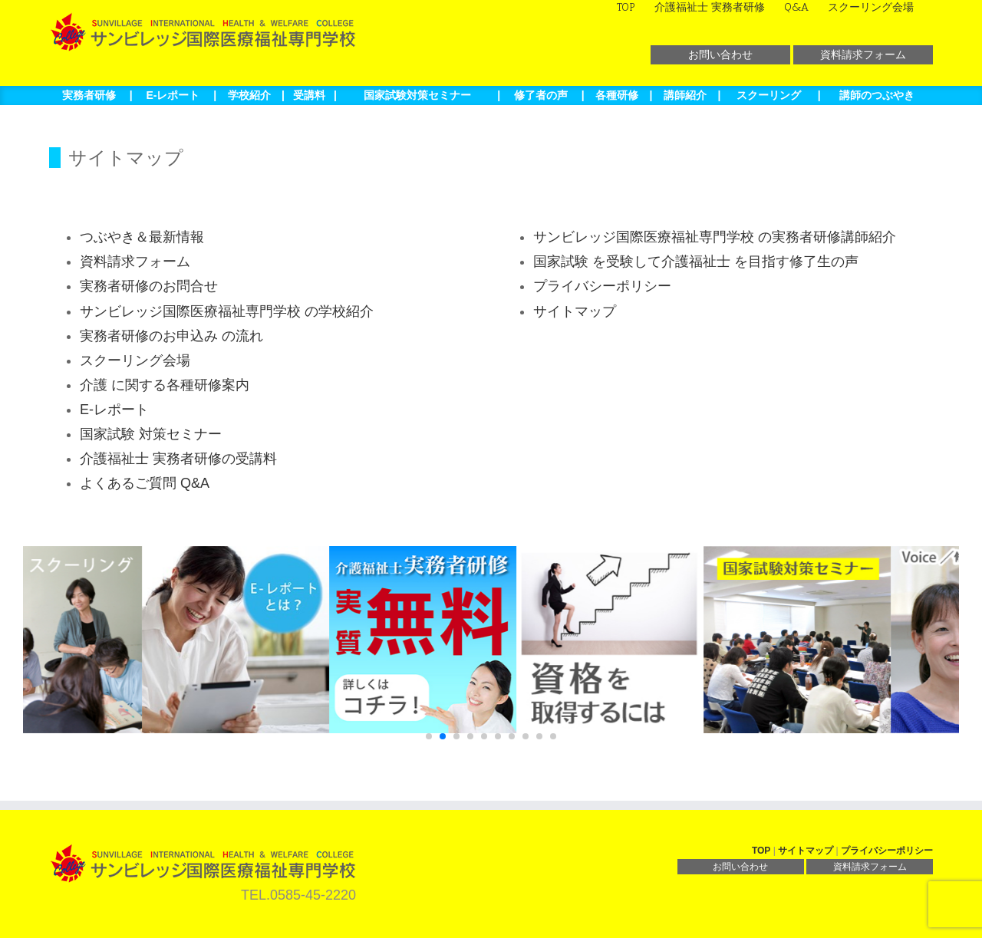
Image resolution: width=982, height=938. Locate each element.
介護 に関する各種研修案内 (164, 385)
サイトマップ (574, 311)
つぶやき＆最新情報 (142, 237)
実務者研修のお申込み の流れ (171, 336)
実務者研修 (89, 95)
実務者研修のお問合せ (149, 286)
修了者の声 (541, 95)
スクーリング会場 (135, 360)
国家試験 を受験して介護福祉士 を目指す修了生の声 (695, 261)
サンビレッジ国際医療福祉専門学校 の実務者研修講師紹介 (714, 237)
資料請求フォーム (863, 54)
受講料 (309, 95)
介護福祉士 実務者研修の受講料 (178, 458)
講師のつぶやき (876, 95)
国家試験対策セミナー (417, 95)
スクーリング (768, 95)
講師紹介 (685, 95)
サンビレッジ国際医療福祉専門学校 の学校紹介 (227, 311)
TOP (761, 850)
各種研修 (616, 95)
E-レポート (172, 95)
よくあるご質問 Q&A (144, 483)
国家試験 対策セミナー (151, 434)
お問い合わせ (720, 54)
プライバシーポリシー (602, 286)
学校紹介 (249, 95)
